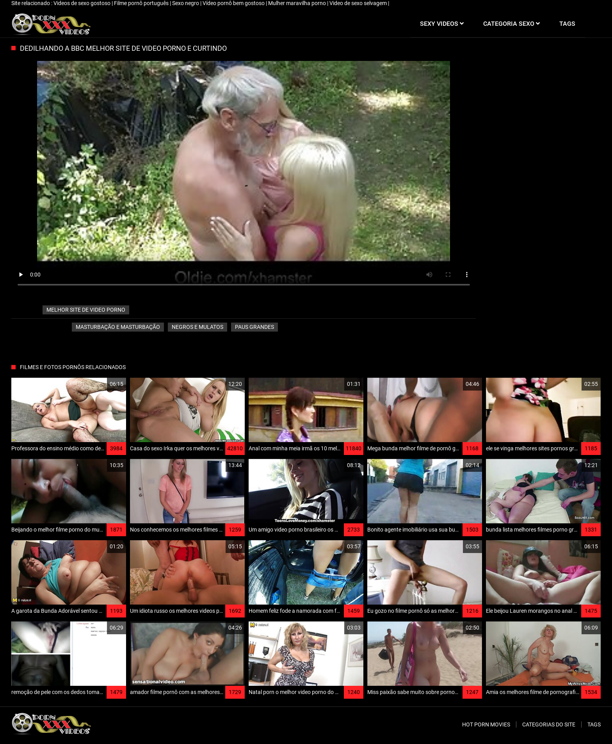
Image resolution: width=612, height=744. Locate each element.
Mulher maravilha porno (297, 3)
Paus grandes (254, 327)
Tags (594, 724)
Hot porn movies (486, 724)
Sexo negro (186, 3)
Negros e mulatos (197, 327)
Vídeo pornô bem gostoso (234, 3)
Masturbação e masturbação (118, 327)
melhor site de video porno (85, 310)
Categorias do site (548, 724)
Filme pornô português (142, 3)
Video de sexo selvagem (358, 3)
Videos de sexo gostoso (82, 3)
